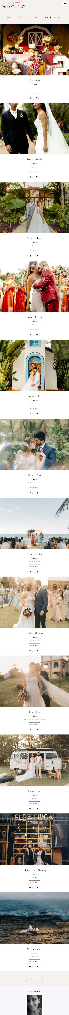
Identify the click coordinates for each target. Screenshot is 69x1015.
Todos (8, 17)
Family (44, 17)
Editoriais (58, 17)
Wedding (20, 17)
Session (33, 17)
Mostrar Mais (34, 978)
